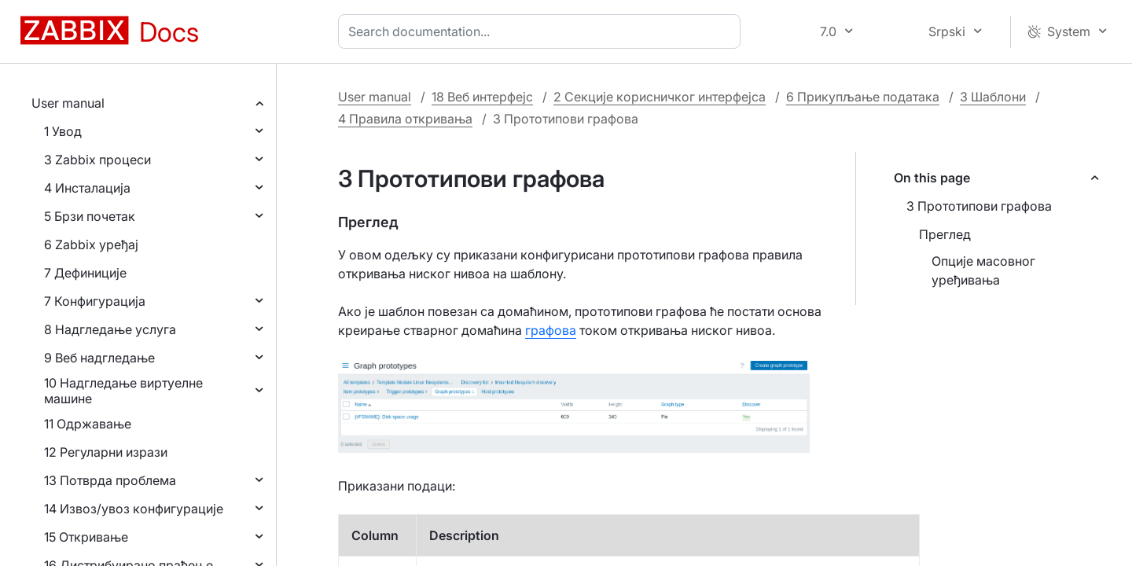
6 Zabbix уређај (91, 244)
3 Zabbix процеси (97, 159)
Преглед (945, 234)
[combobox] (542, 31)
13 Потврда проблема (110, 480)
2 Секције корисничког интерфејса (659, 97)
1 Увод (63, 131)
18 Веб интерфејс (482, 97)
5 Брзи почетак (89, 216)
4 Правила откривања (405, 119)
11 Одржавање (87, 424)
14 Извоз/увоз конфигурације (133, 508)
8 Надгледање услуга (110, 329)
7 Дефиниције (85, 273)
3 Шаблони (993, 97)
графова (550, 330)
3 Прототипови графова (979, 206)
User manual (68, 103)
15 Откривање (86, 537)
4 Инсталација (87, 188)
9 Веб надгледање (99, 358)
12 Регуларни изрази (105, 452)
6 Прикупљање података (862, 97)
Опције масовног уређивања (983, 270)
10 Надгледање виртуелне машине (123, 390)
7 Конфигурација (94, 301)
